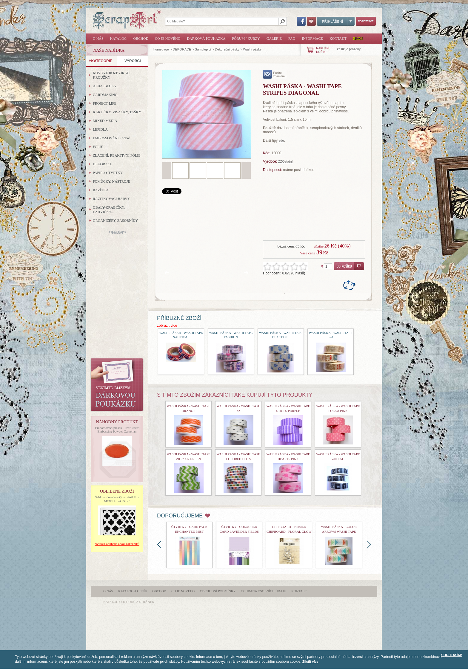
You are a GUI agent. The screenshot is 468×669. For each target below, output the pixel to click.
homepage (161, 49)
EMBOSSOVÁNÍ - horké (111, 138)
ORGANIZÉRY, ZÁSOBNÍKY (115, 221)
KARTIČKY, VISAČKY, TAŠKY (117, 112)
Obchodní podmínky (218, 591)
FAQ (291, 38)
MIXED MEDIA (105, 121)
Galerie (274, 38)
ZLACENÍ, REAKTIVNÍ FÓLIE (117, 155)
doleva (159, 544)
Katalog (118, 38)
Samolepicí (203, 49)
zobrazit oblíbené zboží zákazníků (117, 544)
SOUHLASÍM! (451, 655)
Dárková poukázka (206, 38)
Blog (358, 38)
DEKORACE (182, 49)
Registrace (366, 21)
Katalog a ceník (132, 591)
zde (281, 140)
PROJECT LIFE (104, 103)
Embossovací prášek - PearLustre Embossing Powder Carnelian (117, 429)
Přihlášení (336, 21)
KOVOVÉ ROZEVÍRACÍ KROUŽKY (111, 75)
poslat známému (275, 74)
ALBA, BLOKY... (106, 86)
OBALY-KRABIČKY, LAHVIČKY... (109, 209)
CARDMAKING (105, 95)
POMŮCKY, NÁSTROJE (111, 181)
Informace (312, 38)
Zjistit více (310, 661)
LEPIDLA (100, 129)
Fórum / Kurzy (246, 38)
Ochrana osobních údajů (263, 591)
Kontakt (338, 38)
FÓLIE (98, 147)
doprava (369, 544)
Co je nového (167, 38)
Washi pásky (252, 49)
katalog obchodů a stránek (128, 602)
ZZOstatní (285, 161)
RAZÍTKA (101, 190)
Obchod (140, 38)
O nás (98, 38)
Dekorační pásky (227, 49)
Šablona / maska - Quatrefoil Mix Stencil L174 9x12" (117, 498)
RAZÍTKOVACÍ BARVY (111, 199)
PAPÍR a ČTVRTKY (108, 173)
